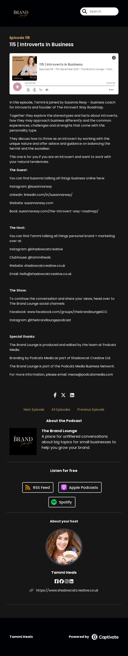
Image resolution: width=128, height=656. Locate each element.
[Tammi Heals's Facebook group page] (61, 581)
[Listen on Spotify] (61, 502)
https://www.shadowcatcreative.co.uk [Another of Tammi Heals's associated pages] (63, 590)
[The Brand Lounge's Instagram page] (71, 15)
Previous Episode (90, 409)
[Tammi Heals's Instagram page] (67, 581)
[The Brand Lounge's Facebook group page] (64, 15)
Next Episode (33, 409)
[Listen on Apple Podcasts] (80, 487)
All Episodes (60, 409)
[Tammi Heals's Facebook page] (57, 581)
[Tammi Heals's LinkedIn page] (71, 581)
